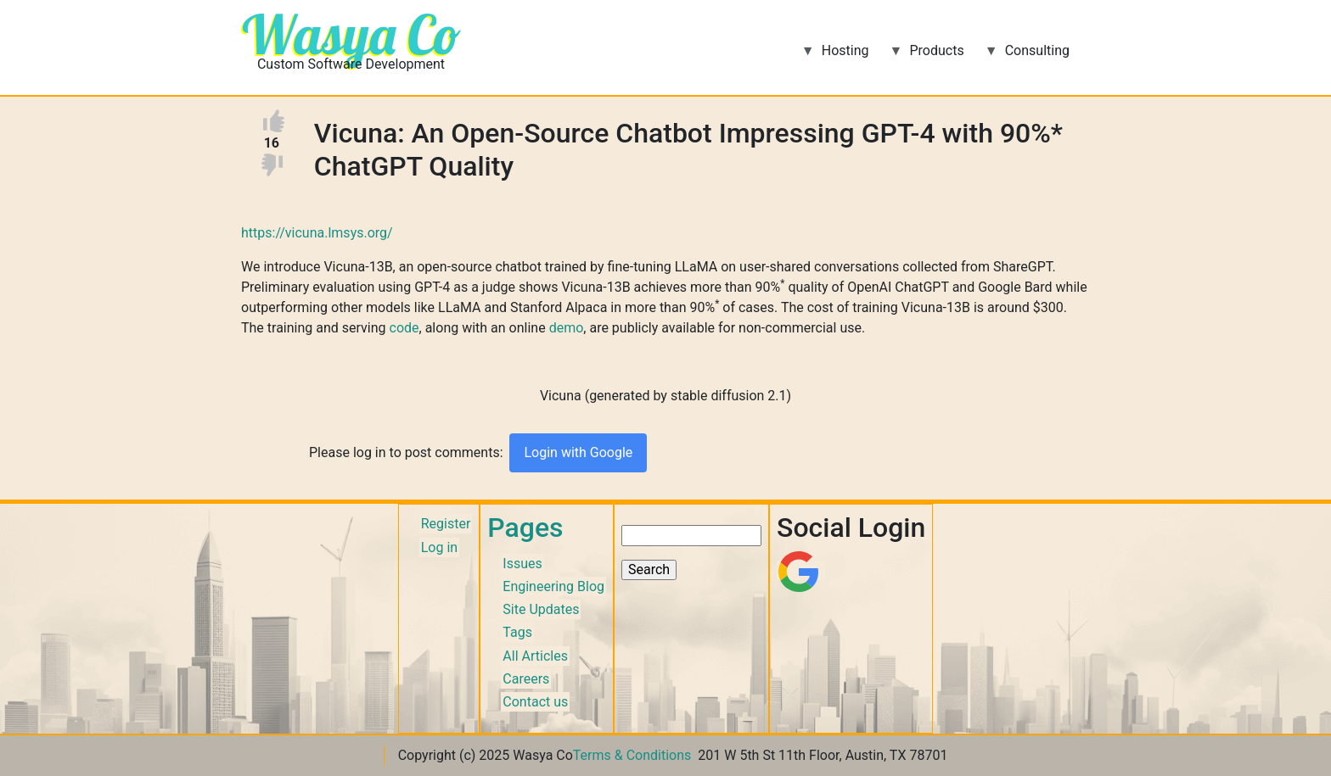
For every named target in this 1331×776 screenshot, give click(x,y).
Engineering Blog (553, 586)
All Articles (535, 656)
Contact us (535, 702)
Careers (526, 679)
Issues (522, 563)
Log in (439, 547)
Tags (517, 632)
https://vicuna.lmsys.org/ (317, 233)
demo (566, 328)
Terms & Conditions (632, 755)
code (404, 328)
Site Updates (541, 609)
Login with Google (578, 452)
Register (446, 524)
